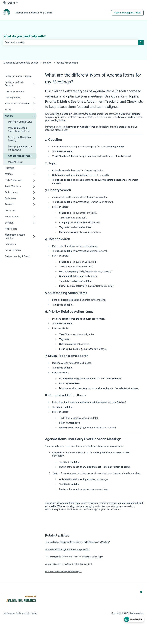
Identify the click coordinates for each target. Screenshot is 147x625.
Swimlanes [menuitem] (10, 198)
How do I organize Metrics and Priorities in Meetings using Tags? (74, 557)
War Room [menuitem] (10, 210)
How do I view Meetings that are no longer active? (67, 549)
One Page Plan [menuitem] (12, 97)
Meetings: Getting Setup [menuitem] (20, 121)
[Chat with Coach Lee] (134, 619)
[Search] (141, 42)
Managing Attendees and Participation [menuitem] (20, 148)
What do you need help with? (24, 36)
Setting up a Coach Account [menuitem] (14, 84)
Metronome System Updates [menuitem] (15, 236)
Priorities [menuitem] (9, 168)
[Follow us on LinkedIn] (141, 592)
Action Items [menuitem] (11, 192)
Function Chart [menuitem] (12, 216)
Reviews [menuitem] (9, 204)
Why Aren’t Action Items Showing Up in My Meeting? (68, 564)
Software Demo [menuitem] (13, 250)
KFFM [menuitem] (8, 109)
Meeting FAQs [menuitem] (15, 162)
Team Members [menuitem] (13, 186)
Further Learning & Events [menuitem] (18, 256)
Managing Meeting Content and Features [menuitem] (18, 129)
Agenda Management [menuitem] (19, 155)
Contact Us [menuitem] (10, 244)
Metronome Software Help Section (20, 62)
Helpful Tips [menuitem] (11, 228)
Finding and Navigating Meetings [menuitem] (19, 139)
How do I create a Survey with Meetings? (63, 571)
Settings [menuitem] (9, 222)
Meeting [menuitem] (9, 115)
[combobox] (70, 42)
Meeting (47, 62)
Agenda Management (67, 62)
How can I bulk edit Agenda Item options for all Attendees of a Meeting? (77, 542)
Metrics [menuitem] (9, 174)
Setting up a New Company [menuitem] (18, 76)
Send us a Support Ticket (127, 12)
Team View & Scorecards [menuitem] (17, 103)
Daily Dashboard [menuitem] (13, 180)
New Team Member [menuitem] (15, 91)
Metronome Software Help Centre (34, 12)
